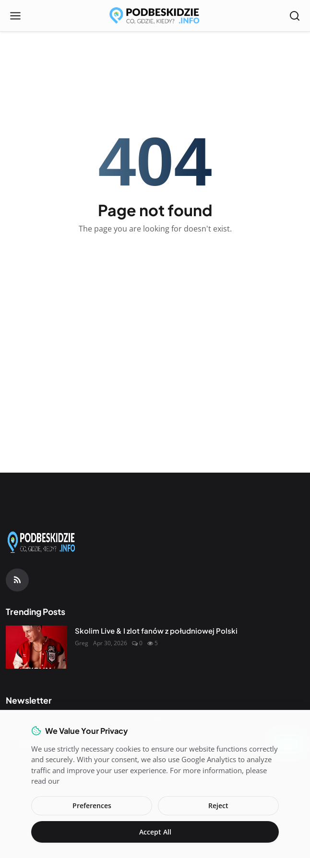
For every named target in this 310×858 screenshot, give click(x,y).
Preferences (91, 805)
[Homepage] (155, 15)
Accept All (155, 831)
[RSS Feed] (17, 579)
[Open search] (294, 15)
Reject (218, 805)
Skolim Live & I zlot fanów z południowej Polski (156, 630)
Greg (81, 643)
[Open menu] (15, 15)
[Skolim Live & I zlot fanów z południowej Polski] (36, 647)
